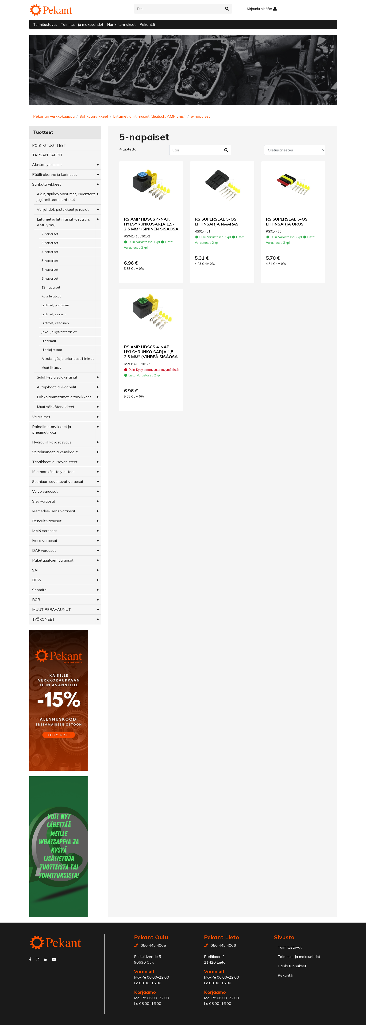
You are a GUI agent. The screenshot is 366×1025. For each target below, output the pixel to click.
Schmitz (39, 589)
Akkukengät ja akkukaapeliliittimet (68, 359)
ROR (36, 599)
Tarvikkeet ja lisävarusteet (54, 461)
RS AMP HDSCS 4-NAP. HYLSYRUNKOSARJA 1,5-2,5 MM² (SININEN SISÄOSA (151, 223)
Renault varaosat (47, 520)
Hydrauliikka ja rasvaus (51, 442)
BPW (37, 580)
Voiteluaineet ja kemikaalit (55, 452)
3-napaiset (50, 243)
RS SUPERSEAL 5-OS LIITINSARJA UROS (287, 221)
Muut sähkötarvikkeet (55, 406)
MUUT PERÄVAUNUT (51, 609)
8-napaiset (50, 278)
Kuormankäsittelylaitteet (53, 471)
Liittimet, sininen (53, 314)
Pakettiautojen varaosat (52, 560)
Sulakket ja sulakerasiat (57, 377)
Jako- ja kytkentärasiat (59, 332)
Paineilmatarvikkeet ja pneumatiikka (51, 429)
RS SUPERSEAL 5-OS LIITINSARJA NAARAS (217, 221)
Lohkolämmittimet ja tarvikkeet (64, 396)
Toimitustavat (45, 24)
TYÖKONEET (43, 619)
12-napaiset (51, 287)
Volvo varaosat (45, 491)
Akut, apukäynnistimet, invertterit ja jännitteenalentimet (66, 196)
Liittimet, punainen (55, 305)
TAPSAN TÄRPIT (47, 155)
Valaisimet (41, 416)
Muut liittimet (51, 367)
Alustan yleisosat (47, 164)
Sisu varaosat (43, 501)
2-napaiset (50, 234)
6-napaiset (50, 269)
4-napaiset (50, 252)
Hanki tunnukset (121, 24)
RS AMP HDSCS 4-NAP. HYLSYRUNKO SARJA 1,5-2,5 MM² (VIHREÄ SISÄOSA (151, 351)
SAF (35, 570)
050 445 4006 (223, 945)
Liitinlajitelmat (52, 350)
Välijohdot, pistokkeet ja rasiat (63, 209)
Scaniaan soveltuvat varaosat (57, 481)
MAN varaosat (44, 530)
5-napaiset (200, 116)
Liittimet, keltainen (55, 323)
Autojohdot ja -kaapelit (56, 387)
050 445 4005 (153, 945)
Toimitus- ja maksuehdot (82, 24)
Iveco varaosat (44, 540)
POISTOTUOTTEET (49, 145)
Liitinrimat (49, 341)
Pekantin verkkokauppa (54, 116)
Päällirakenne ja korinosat (54, 174)
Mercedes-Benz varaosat (53, 511)
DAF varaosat (44, 550)
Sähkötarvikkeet (94, 116)
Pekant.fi (147, 24)
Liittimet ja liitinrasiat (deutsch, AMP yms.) (149, 116)
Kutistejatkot (51, 296)
